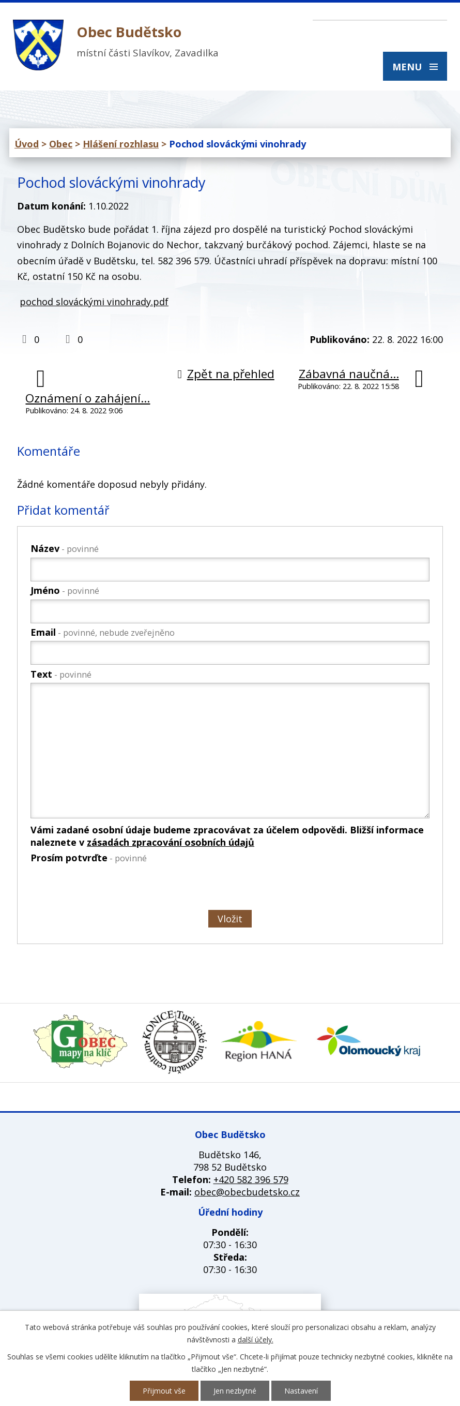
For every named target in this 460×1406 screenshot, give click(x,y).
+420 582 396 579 (250, 1179)
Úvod (26, 144)
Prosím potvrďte (88, 857)
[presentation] (108, 889)
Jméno (64, 590)
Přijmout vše (164, 1391)
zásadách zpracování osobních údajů (170, 842)
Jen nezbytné (234, 1391)
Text (60, 674)
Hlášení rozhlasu (121, 144)
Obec (60, 144)
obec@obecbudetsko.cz (247, 1192)
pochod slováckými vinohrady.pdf (94, 301)
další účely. (255, 1339)
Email (102, 632)
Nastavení (301, 1391)
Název (64, 548)
